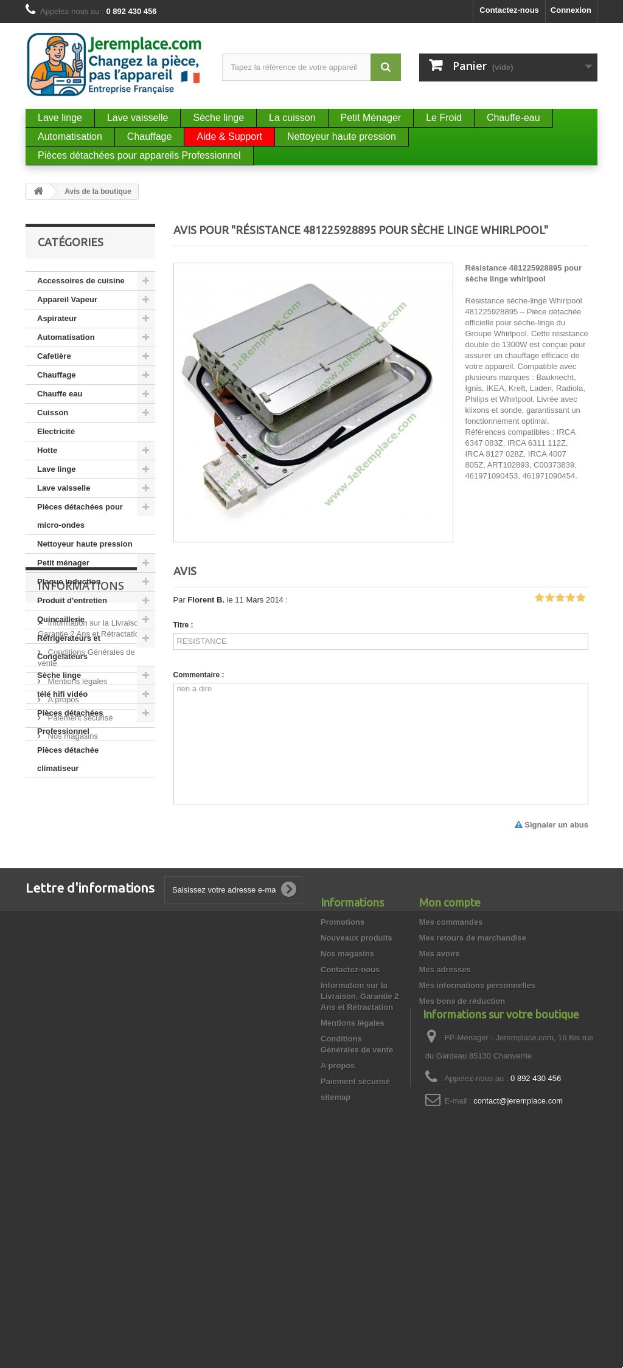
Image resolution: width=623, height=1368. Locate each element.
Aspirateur (57, 318)
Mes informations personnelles (477, 1135)
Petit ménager (63, 562)
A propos (62, 923)
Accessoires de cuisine (81, 280)
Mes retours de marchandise (472, 1088)
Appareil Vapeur (67, 299)
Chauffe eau (59, 393)
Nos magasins (72, 960)
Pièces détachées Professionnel (70, 722)
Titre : (183, 625)
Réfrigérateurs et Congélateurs (68, 647)
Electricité (56, 431)
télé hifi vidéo (62, 694)
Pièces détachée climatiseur (68, 759)
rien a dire (381, 743)
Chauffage (56, 374)
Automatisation (66, 337)
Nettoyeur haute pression (85, 543)
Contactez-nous (509, 10)
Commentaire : (198, 675)
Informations (81, 814)
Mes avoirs (439, 1103)
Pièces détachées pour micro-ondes (80, 516)
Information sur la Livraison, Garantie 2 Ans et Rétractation (360, 1146)
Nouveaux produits (356, 1088)
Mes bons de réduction (462, 1151)
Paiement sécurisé (79, 942)
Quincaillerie (61, 619)
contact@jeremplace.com (518, 1288)
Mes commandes (451, 1072)
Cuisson (52, 412)
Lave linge (56, 469)
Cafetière (54, 356)
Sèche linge (59, 675)
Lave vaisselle (63, 487)
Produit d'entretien (72, 600)
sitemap (335, 1247)
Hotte (47, 450)
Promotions (342, 1072)
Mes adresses (445, 1119)
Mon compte (450, 1052)
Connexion (571, 10)
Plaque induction (69, 581)
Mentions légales (76, 905)
